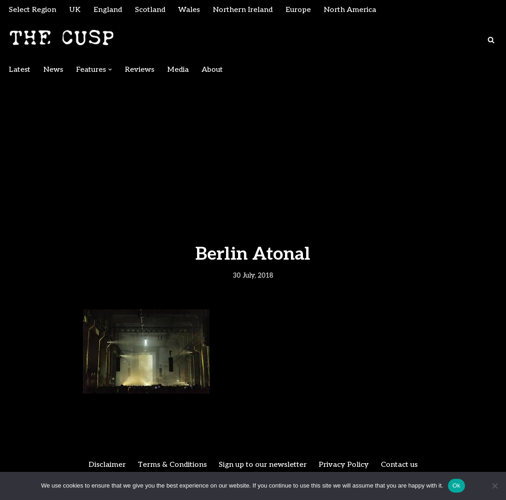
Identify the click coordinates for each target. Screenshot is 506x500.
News (53, 69)
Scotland (150, 10)
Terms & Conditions (172, 464)
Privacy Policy (344, 464)
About (212, 69)
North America (350, 10)
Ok (456, 485)
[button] (110, 69)
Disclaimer (107, 464)
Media (178, 69)
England (107, 10)
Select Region (32, 10)
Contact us (399, 464)
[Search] (491, 39)
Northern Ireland (243, 10)
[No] (494, 485)
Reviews (139, 69)
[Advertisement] (253, 148)
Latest (19, 69)
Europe (298, 10)
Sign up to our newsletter (263, 464)
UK (75, 10)
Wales (189, 10)
